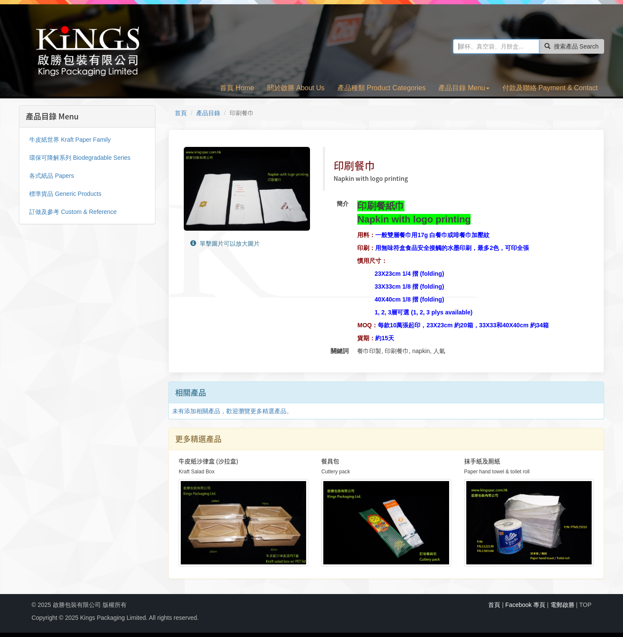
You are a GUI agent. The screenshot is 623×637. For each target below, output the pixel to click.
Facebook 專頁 (525, 604)
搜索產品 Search (571, 46)
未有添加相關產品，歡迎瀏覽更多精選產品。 (232, 411)
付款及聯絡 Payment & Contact (550, 87)
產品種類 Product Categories (381, 87)
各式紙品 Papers (51, 175)
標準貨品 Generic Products (65, 193)
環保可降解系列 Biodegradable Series (80, 157)
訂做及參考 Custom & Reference (73, 211)
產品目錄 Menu (463, 87)
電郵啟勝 (562, 604)
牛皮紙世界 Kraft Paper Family (70, 139)
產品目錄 (208, 113)
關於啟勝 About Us (296, 87)
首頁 (181, 113)
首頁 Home (237, 87)
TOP (585, 604)
